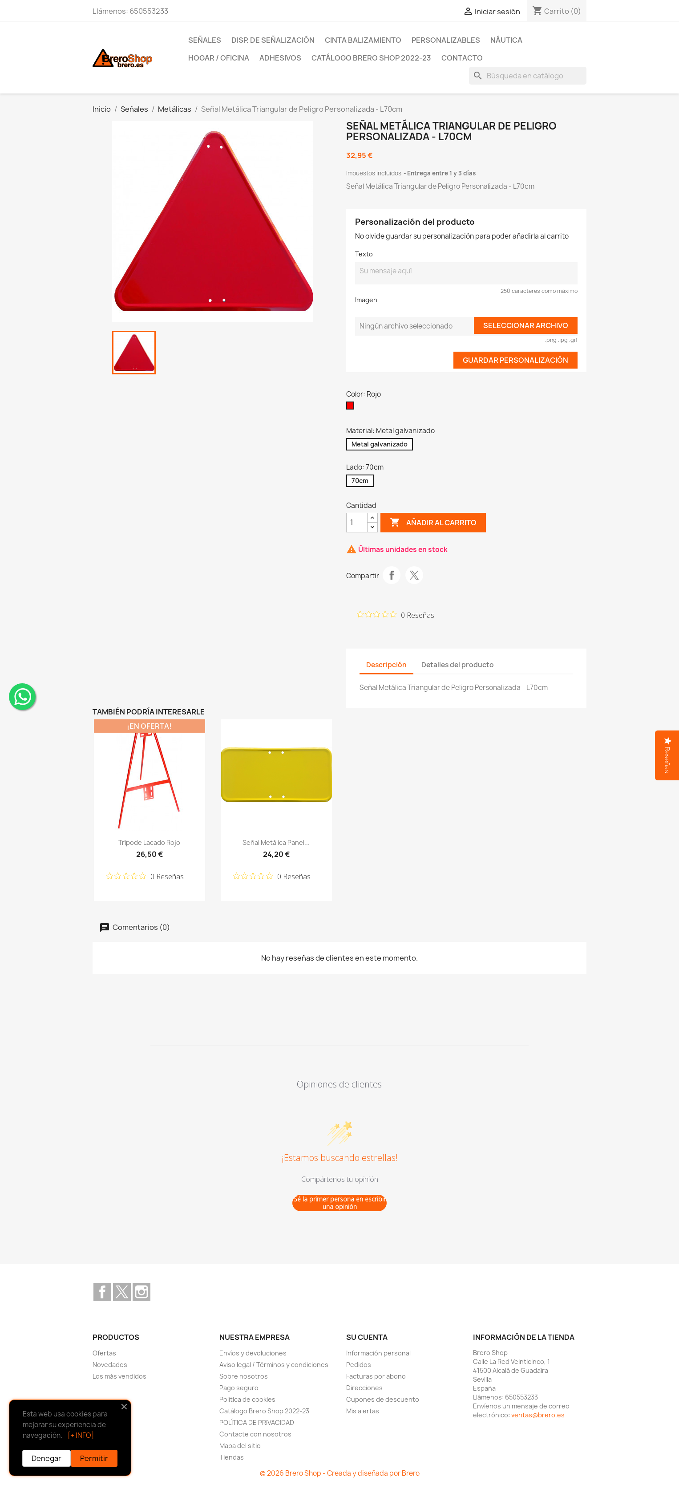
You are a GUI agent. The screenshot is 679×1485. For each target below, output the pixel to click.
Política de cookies (247, 1399)
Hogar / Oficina (218, 58)
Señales (204, 40)
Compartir (391, 575)
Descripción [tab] (386, 664)
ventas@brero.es (538, 1415)
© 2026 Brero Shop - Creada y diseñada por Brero (340, 1473)
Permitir (94, 1458)
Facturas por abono (376, 1376)
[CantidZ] (357, 522)
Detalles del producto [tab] (457, 664)
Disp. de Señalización (273, 40)
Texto (364, 254)
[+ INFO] (81, 1435)
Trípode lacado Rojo (149, 842)
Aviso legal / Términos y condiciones (273, 1364)
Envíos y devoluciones (253, 1353)
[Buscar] (527, 76)
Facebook (102, 1292)
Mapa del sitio (240, 1445)
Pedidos (358, 1364)
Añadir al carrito (433, 522)
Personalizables (446, 40)
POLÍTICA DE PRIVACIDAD (256, 1422)
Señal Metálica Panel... (276, 842)
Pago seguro (239, 1388)
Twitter (122, 1292)
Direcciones (364, 1388)
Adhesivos (280, 58)
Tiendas (231, 1457)
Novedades (110, 1364)
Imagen (366, 300)
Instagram (141, 1292)
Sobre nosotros (243, 1376)
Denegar (46, 1458)
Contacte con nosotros (255, 1434)
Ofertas (104, 1353)
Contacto (462, 58)
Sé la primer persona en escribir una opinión (340, 1203)
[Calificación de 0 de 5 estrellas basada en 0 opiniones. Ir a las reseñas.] (395, 614)
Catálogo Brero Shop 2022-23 (371, 58)
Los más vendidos (119, 1376)
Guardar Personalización (515, 360)
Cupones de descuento (382, 1399)
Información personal (378, 1353)
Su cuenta (367, 1337)
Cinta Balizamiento (363, 40)
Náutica (506, 40)
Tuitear (414, 575)
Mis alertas (362, 1411)
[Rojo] (352, 408)
